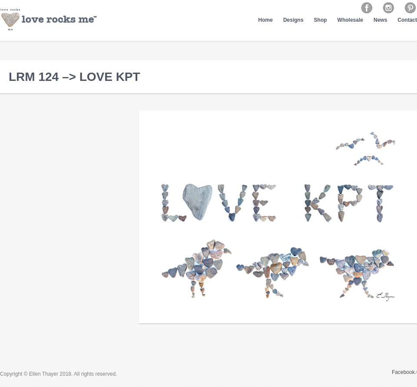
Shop (320, 20)
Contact (407, 20)
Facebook (403, 372)
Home (265, 20)
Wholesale (350, 20)
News (380, 20)
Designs (293, 20)
